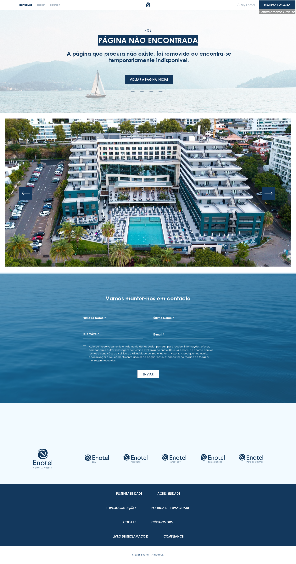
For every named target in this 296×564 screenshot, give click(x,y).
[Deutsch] (55, 4)
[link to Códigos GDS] (162, 522)
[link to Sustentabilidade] (129, 493)
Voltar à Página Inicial (149, 79)
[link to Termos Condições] (121, 508)
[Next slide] (268, 193)
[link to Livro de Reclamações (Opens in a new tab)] (130, 536)
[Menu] (7, 4)
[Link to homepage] (43, 459)
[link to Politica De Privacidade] (170, 508)
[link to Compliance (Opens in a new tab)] (173, 536)
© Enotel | (148, 554)
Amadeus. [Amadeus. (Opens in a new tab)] (158, 554)
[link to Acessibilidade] (168, 493)
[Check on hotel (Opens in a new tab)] (97, 458)
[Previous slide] (25, 193)
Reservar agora (277, 5)
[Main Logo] (148, 5)
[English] (41, 4)
